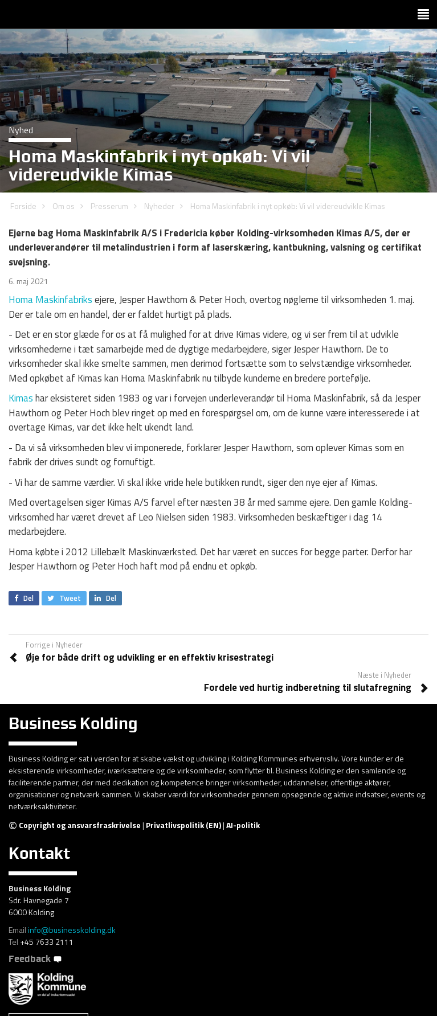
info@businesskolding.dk (72, 930)
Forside (23, 206)
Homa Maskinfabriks (50, 299)
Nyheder (159, 206)
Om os (63, 206)
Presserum (109, 206)
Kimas (21, 398)
